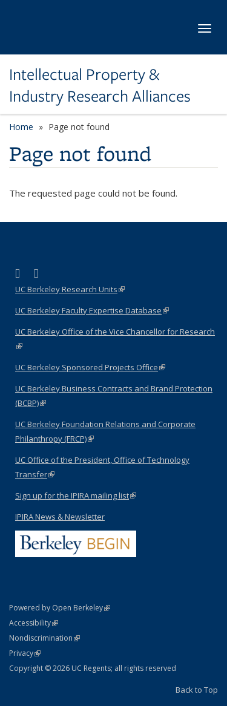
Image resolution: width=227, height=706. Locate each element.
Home (21, 126)
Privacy (25, 653)
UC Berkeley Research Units (70, 289)
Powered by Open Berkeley (59, 608)
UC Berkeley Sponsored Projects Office (90, 367)
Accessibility (33, 623)
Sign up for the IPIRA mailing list (75, 495)
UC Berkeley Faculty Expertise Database (92, 310)
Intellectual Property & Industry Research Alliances (100, 86)
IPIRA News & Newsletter (60, 516)
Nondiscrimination (44, 638)
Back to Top (197, 689)
